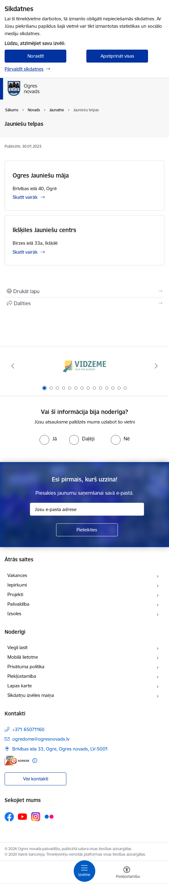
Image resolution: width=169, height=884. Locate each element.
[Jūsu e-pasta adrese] (87, 509)
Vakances (17, 575)
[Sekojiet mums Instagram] (35, 816)
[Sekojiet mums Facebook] (9, 816)
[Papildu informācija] (34, 760)
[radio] (48, 438)
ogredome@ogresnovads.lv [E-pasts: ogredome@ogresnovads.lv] (40, 739)
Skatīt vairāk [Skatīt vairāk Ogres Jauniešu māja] (25, 197)
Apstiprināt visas (117, 56)
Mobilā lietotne (22, 657)
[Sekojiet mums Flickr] (49, 816)
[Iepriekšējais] (13, 366)
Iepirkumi (17, 585)
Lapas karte (19, 686)
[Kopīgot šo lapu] (84, 303)
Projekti (15, 594)
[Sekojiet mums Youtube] (22, 816)
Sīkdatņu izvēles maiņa (30, 695)
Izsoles (14, 613)
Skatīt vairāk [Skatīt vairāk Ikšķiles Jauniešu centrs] (25, 252)
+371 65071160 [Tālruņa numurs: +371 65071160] (28, 729)
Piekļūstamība (21, 676)
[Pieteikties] (87, 529)
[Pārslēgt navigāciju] (84, 871)
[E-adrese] (17, 760)
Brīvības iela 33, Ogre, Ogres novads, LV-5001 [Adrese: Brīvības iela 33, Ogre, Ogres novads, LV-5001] (60, 749)
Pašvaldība (18, 604)
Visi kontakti (35, 779)
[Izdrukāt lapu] (84, 291)
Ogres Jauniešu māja (41, 175)
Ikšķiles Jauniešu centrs (44, 230)
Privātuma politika (25, 666)
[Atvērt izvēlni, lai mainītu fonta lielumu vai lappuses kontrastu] (127, 873)
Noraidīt (35, 56)
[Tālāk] (156, 366)
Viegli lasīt (17, 647)
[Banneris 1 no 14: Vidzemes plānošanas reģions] (84, 366)
